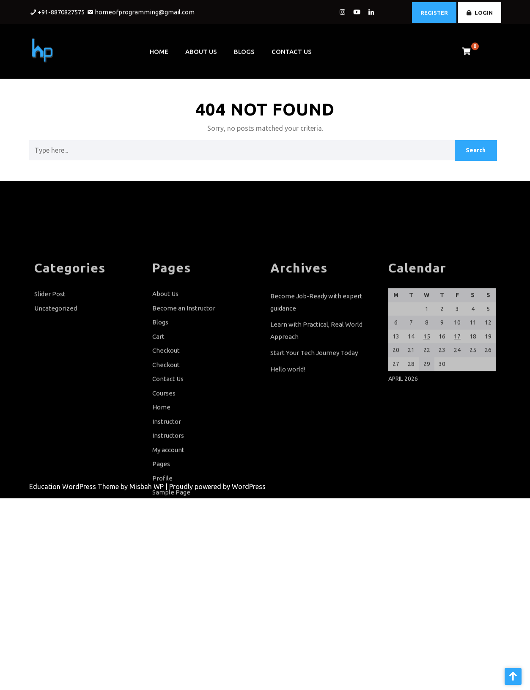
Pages (161, 507)
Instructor (166, 464)
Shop (159, 549)
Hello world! (287, 412)
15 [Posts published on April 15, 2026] (426, 379)
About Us (201, 48)
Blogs (244, 48)
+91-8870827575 (61, 10)
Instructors (168, 478)
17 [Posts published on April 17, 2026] (457, 379)
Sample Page (171, 535)
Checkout (166, 393)
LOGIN (480, 11)
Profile (162, 521)
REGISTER (434, 11)
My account (168, 493)
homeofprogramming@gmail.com (145, 10)
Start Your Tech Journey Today (314, 395)
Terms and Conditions (184, 578)
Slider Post (50, 337)
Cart (158, 379)
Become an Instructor (183, 351)
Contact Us (292, 48)
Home (159, 48)
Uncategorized (55, 351)
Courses (164, 436)
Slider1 (162, 563)
